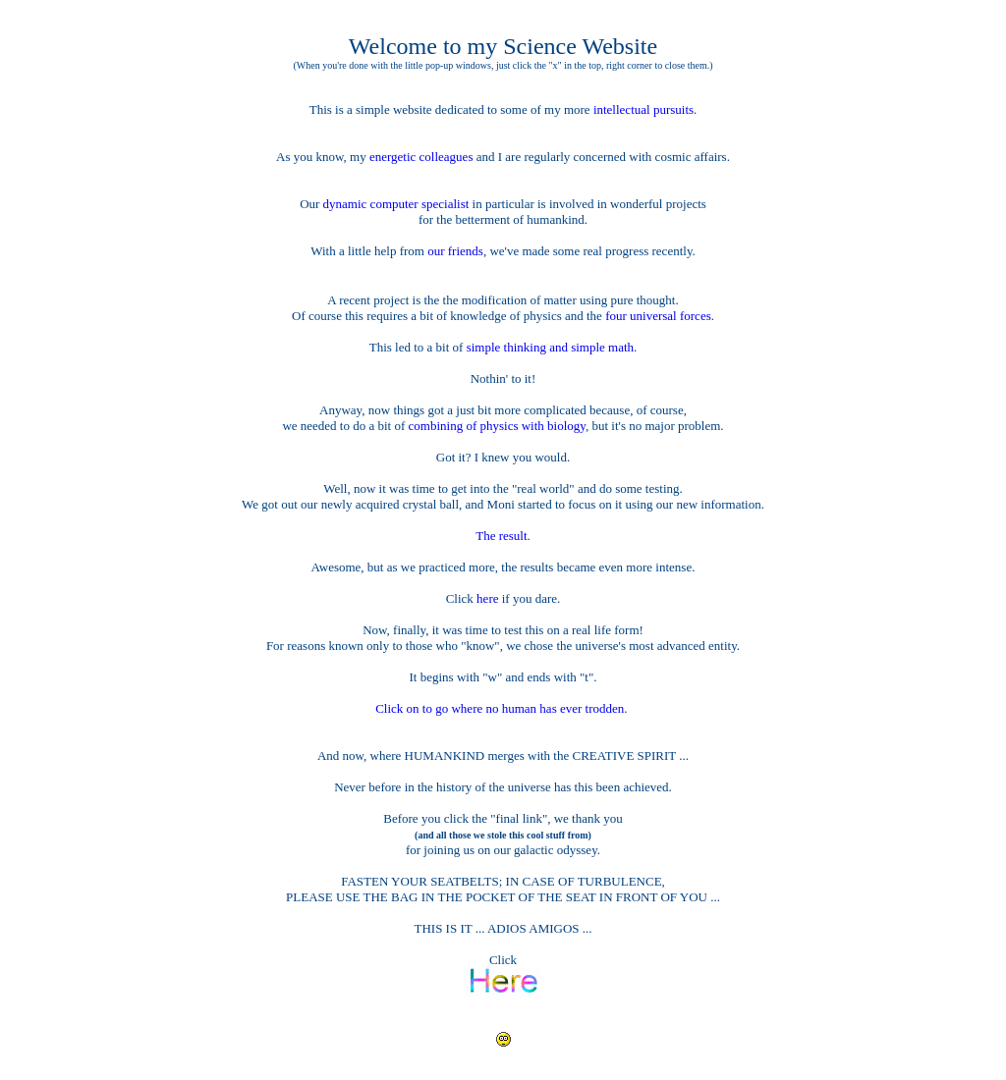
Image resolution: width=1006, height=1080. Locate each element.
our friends (455, 250)
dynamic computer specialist (396, 203)
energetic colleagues (421, 156)
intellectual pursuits (643, 109)
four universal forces (658, 315)
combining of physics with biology (497, 425)
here (489, 598)
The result (501, 535)
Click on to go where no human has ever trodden (499, 708)
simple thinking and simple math (550, 347)
